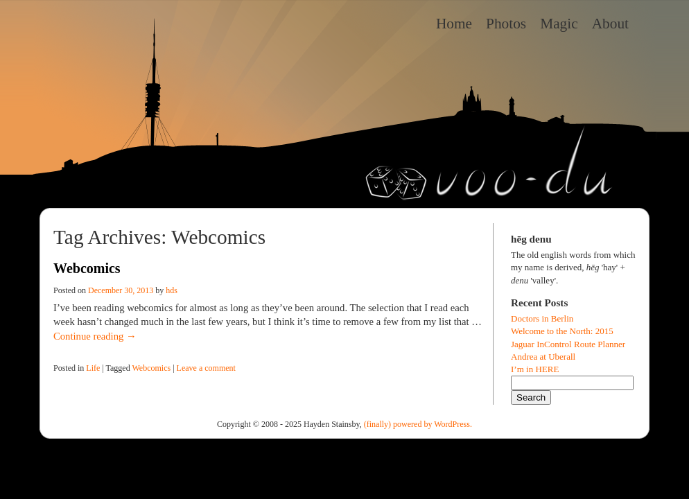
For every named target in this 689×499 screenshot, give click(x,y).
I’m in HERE (535, 369)
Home (454, 23)
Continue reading (95, 336)
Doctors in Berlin (542, 318)
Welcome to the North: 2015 (562, 331)
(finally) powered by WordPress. (418, 424)
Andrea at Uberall (543, 356)
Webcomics (87, 268)
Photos (506, 23)
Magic (559, 23)
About (610, 23)
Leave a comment (206, 368)
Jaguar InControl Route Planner (568, 344)
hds (171, 290)
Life (93, 368)
